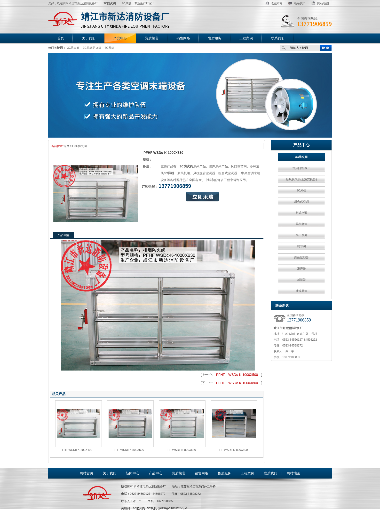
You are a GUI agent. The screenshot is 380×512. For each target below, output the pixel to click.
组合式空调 (301, 201)
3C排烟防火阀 (92, 48)
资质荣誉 (178, 473)
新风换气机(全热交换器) (301, 179)
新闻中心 (132, 473)
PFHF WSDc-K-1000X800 (237, 383)
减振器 (301, 279)
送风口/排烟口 (301, 168)
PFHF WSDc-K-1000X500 (237, 375)
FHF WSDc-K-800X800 (233, 450)
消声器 (301, 268)
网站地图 (320, 3)
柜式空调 (301, 213)
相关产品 (58, 394)
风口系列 (301, 235)
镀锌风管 (301, 291)
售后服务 (224, 473)
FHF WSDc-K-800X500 (129, 450)
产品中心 (301, 145)
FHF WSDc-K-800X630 (181, 450)
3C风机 (109, 48)
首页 (66, 146)
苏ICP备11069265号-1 (172, 508)
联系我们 (297, 3)
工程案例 (247, 473)
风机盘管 (301, 224)
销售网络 (201, 473)
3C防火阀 (73, 48)
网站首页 (86, 473)
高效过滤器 (301, 257)
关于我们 (109, 473)
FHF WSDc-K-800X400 (77, 450)
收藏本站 (274, 3)
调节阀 (301, 246)
